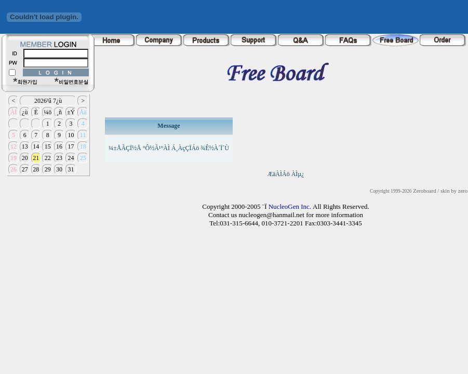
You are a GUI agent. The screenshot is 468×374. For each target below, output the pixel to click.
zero (462, 191)
